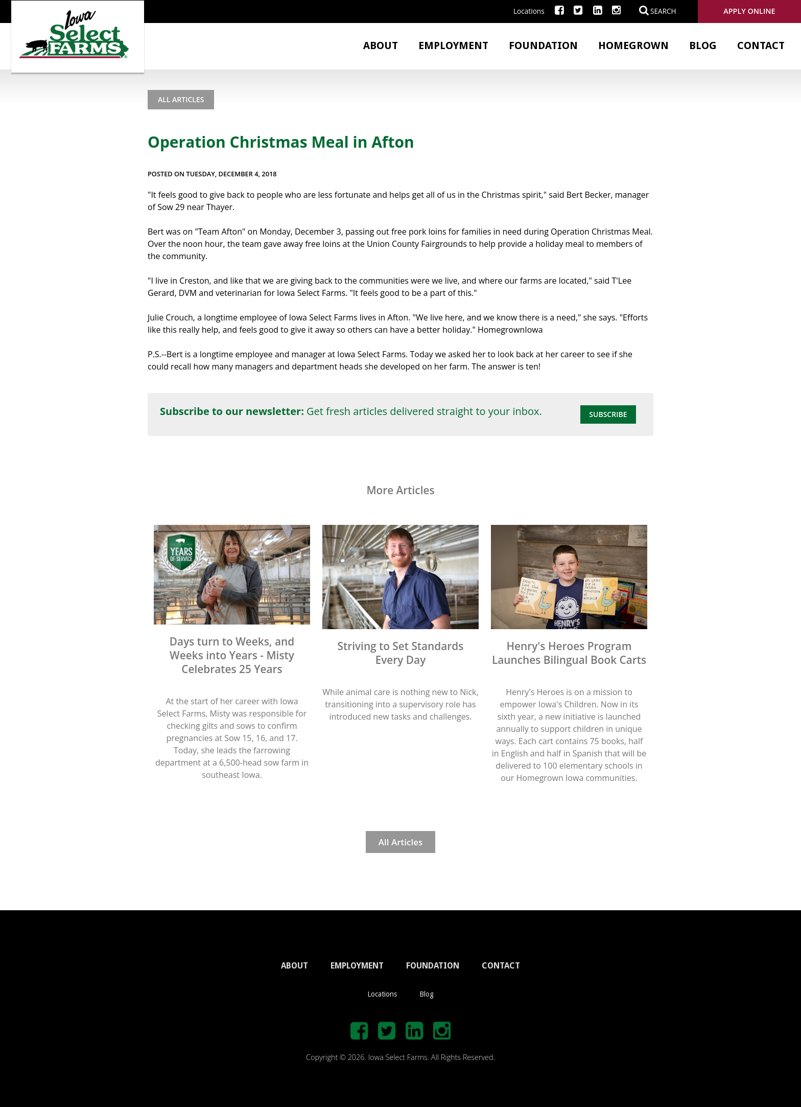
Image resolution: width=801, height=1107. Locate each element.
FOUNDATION (432, 966)
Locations (529, 11)
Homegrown (633, 45)
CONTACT (501, 966)
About (380, 45)
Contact (761, 45)
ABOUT (294, 966)
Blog (703, 45)
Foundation (543, 45)
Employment (453, 45)
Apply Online (749, 11)
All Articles (181, 99)
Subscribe (608, 414)
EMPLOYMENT (357, 966)
